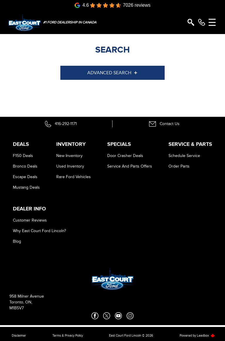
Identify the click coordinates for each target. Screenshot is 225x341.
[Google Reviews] (112, 5)
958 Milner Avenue (26, 296)
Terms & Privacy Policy (67, 335)
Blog (17, 241)
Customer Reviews (30, 220)
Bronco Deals (25, 166)
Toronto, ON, (20, 302)
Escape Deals (25, 176)
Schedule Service (184, 155)
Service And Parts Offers (129, 166)
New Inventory (69, 155)
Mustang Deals (26, 187)
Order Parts (179, 166)
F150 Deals (23, 155)
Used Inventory (70, 166)
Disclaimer (19, 335)
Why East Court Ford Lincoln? (39, 230)
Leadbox (206, 335)
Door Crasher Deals (125, 155)
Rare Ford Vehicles (73, 176)
